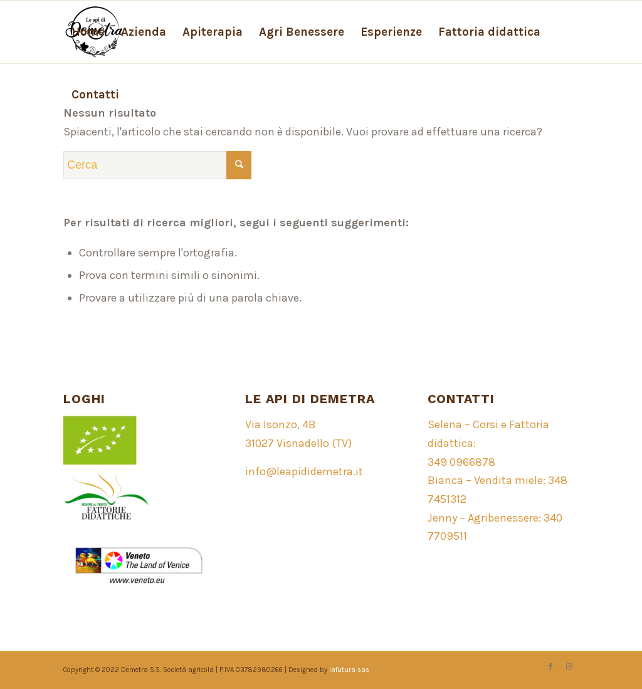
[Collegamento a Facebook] (550, 667)
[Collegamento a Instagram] (569, 667)
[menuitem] (88, 32)
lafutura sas (349, 670)
